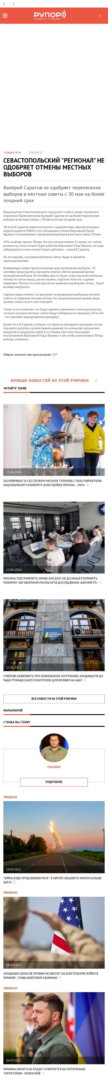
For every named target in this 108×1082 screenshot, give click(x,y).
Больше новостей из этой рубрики (54, 380)
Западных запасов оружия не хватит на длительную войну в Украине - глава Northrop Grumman (50, 976)
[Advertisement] (54, 79)
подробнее (54, 782)
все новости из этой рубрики (54, 699)
